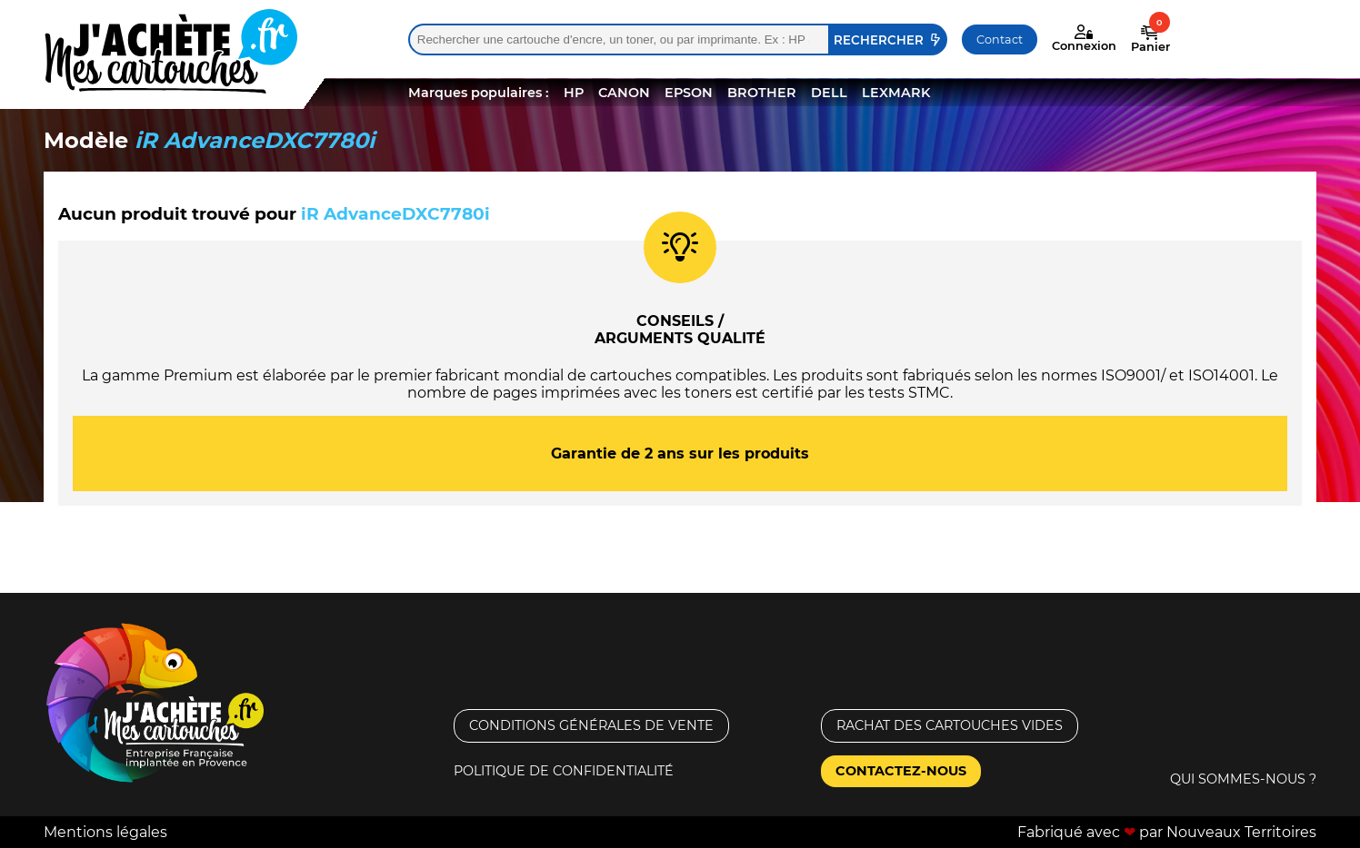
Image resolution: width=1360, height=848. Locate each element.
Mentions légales (105, 832)
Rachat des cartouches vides (949, 725)
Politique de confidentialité (564, 771)
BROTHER (761, 92)
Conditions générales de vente (591, 725)
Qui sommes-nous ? (1243, 779)
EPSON (689, 92)
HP (574, 92)
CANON (624, 92)
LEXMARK (896, 92)
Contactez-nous (900, 771)
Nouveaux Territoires (1241, 832)
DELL (829, 92)
